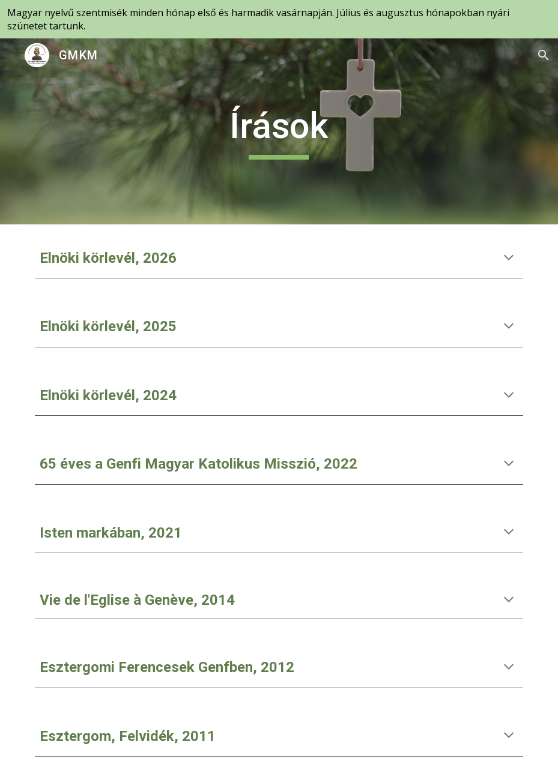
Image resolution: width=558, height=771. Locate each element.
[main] (279, 131)
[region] (279, 19)
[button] (543, 55)
